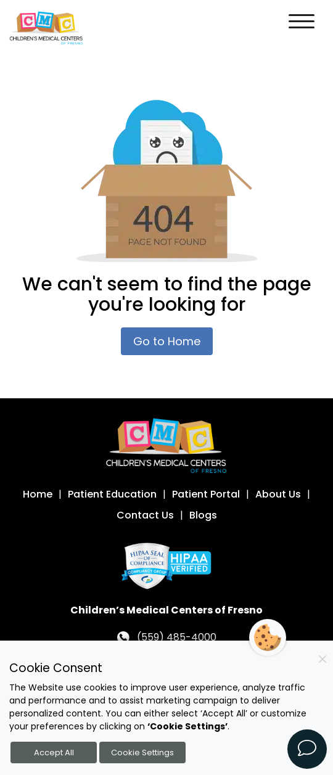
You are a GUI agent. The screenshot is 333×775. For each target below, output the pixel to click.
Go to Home (166, 341)
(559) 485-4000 (176, 637)
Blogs (203, 515)
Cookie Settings (142, 752)
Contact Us (145, 515)
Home (37, 494)
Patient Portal (206, 494)
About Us (278, 494)
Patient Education (112, 494)
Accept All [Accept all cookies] (54, 752)
